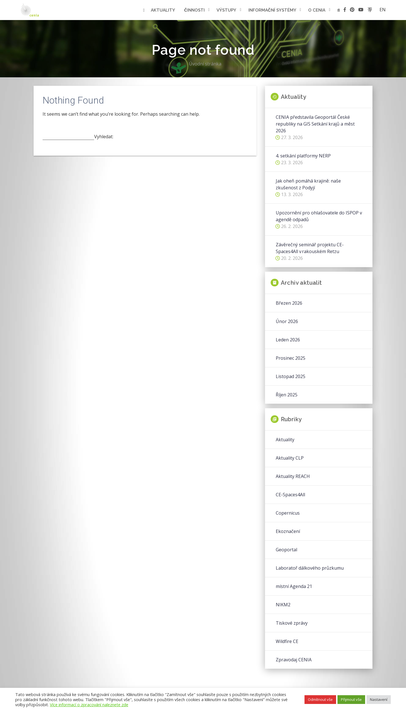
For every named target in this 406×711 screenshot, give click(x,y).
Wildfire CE (287, 641)
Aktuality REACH (293, 476)
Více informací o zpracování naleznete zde (89, 704)
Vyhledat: (103, 136)
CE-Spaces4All (290, 494)
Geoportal (286, 550)
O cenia (316, 10)
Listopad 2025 (290, 376)
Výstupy (226, 10)
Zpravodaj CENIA (294, 660)
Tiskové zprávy (292, 623)
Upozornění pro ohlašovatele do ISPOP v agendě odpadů (319, 216)
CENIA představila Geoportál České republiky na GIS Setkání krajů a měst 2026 (315, 124)
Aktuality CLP (290, 458)
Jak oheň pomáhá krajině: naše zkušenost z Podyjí (308, 184)
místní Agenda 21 (294, 586)
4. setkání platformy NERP (303, 156)
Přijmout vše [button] (351, 699)
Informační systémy (272, 10)
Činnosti (194, 10)
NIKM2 (283, 605)
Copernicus (288, 513)
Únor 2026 (287, 321)
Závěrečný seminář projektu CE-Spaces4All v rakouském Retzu (310, 248)
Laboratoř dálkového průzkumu (310, 568)
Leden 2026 (288, 340)
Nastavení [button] (378, 699)
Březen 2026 (289, 303)
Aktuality (163, 10)
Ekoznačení (288, 531)
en (382, 9)
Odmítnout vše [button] (320, 699)
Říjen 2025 (286, 395)
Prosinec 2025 (290, 358)
